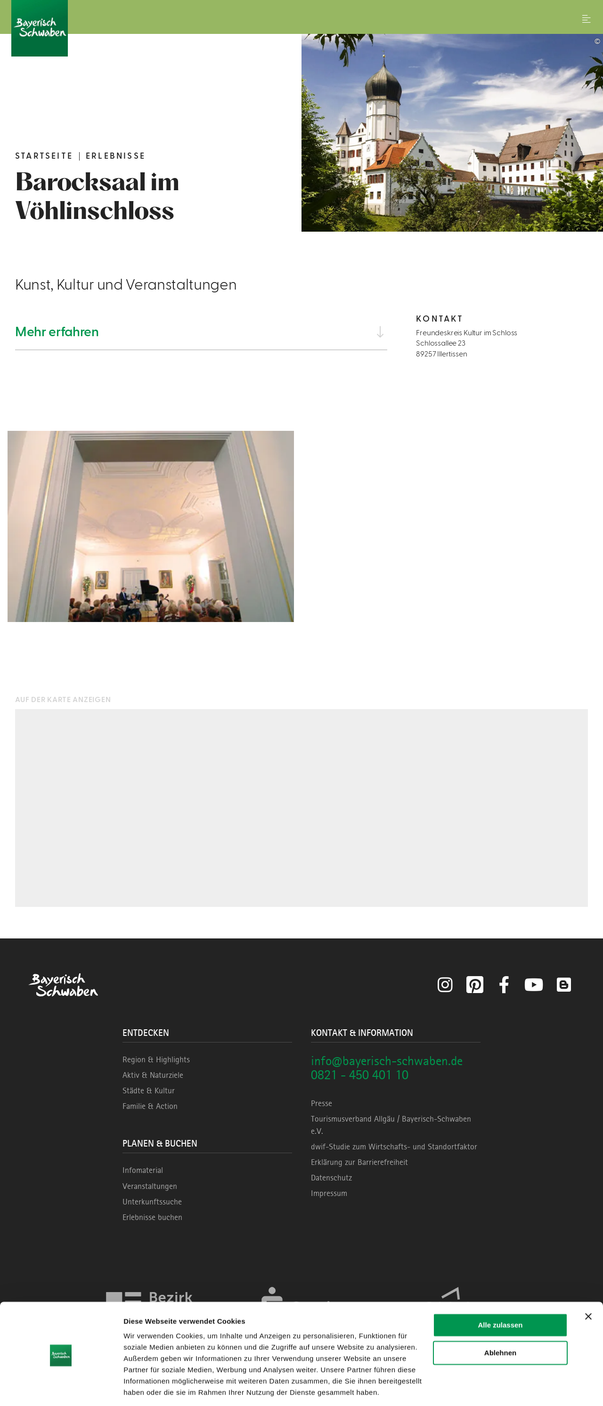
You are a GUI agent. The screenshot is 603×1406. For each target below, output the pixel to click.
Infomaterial (142, 1170)
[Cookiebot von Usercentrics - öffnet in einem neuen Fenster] (61, 1388)
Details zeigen (147, 1387)
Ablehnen (500, 1321)
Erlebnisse (116, 156)
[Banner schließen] (588, 1285)
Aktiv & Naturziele (152, 1075)
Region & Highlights (156, 1059)
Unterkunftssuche (152, 1201)
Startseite (44, 156)
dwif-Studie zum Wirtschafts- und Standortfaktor (394, 1146)
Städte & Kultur (148, 1090)
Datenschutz (331, 1177)
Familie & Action (150, 1106)
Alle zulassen (500, 1294)
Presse (321, 1103)
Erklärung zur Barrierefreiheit (359, 1162)
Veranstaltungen (149, 1186)
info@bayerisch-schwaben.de (387, 1060)
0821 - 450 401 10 (359, 1074)
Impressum (329, 1193)
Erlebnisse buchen (152, 1217)
